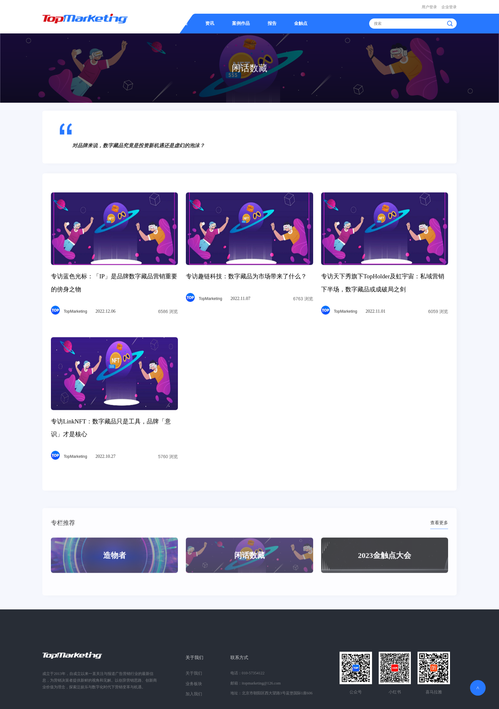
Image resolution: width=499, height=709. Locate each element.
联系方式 (239, 657)
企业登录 (449, 6)
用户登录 (429, 6)
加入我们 (193, 692)
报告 (272, 23)
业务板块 (193, 682)
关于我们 (194, 657)
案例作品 (241, 23)
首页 (156, 23)
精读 (183, 23)
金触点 (300, 23)
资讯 (209, 23)
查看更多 (439, 533)
